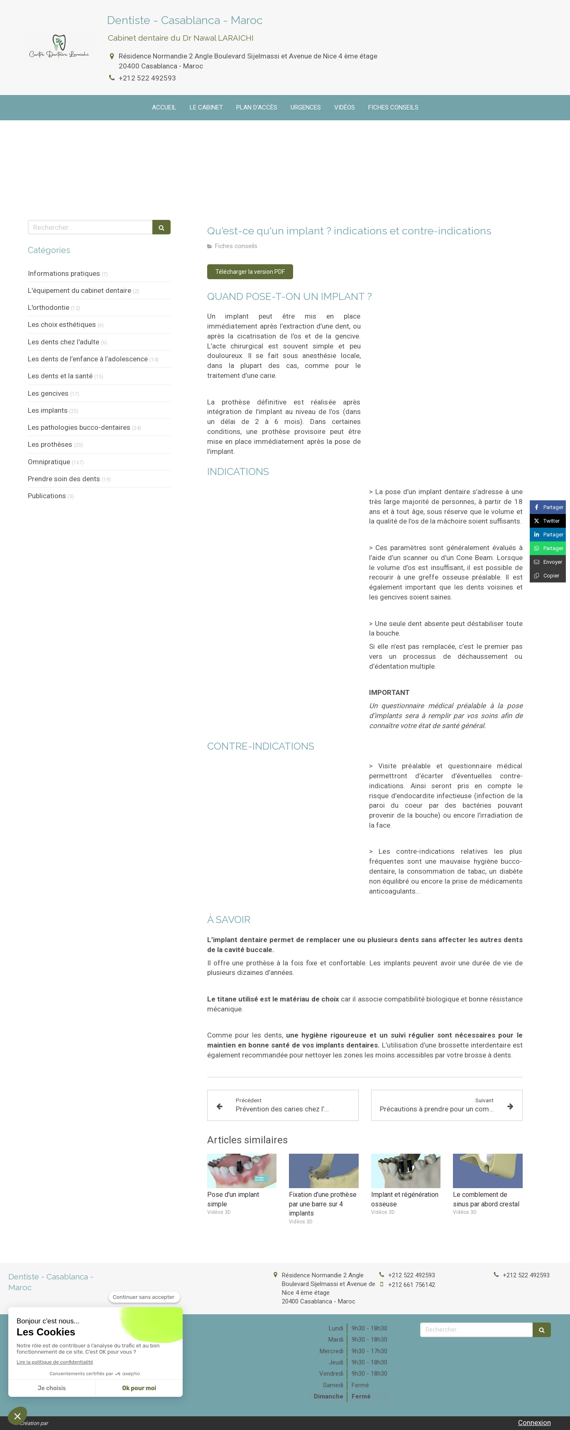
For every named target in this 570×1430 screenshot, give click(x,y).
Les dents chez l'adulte (63, 342)
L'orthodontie (48, 307)
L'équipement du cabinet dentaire (79, 290)
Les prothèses (50, 444)
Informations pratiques (64, 273)
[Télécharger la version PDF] (250, 271)
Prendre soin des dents (64, 479)
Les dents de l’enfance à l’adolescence (88, 359)
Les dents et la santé (60, 376)
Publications (47, 496)
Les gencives (48, 393)
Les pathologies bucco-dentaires (79, 427)
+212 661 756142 (411, 1285)
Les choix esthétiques (62, 324)
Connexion (534, 1422)
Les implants (48, 410)
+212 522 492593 (147, 78)
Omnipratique (49, 462)
